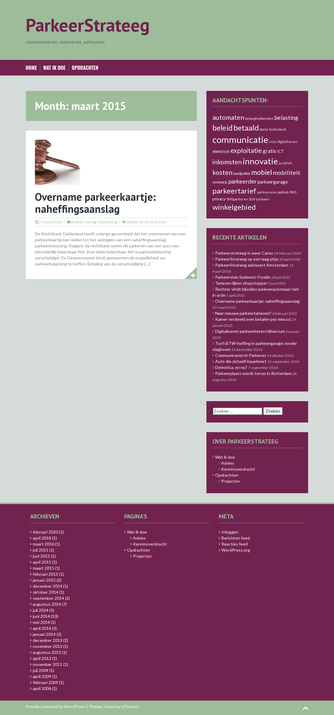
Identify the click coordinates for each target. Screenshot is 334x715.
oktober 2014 (45, 592)
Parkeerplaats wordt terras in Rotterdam (253, 373)
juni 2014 (41, 616)
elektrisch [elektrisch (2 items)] (221, 151)
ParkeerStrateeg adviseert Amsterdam (251, 265)
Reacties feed (234, 543)
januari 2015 (44, 580)
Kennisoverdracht (238, 469)
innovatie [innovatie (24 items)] (260, 161)
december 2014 (47, 586)
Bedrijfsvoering (83, 222)
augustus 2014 (47, 604)
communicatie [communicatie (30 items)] (240, 139)
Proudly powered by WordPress (55, 706)
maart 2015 (43, 568)
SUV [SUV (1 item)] (252, 199)
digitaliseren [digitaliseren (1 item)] (287, 142)
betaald (132, 222)
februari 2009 (45, 682)
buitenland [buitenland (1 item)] (277, 129)
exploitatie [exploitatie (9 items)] (246, 150)
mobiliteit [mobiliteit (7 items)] (286, 172)
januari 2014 (44, 634)
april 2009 (42, 676)
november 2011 (47, 664)
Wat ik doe (54, 67)
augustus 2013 (47, 652)
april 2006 (42, 688)
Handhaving (107, 222)
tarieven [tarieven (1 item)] (262, 199)
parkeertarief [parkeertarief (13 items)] (234, 190)
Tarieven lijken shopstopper (241, 283)
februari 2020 (45, 531)
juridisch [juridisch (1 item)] (285, 163)
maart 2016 (43, 543)
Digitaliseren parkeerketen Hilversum (250, 331)
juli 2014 (40, 610)
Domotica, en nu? (231, 367)
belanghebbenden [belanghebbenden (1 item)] (259, 118)
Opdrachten (85, 67)
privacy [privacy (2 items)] (219, 199)
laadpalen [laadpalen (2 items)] (241, 173)
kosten (160, 222)
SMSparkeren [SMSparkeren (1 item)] (237, 199)
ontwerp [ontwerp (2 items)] (219, 182)
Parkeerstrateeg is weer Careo (244, 252)
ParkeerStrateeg (88, 25)
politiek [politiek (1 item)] (283, 192)
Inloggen (229, 531)
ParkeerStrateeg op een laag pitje (246, 259)
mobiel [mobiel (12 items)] (261, 172)
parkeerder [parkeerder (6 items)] (242, 181)
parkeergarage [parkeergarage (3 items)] (273, 181)
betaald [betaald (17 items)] (246, 127)
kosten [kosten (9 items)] (222, 172)
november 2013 (47, 646)
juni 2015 (41, 556)
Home (31, 67)
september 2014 (48, 598)
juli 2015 (40, 549)
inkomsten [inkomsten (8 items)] (227, 162)
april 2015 (42, 562)
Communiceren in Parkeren (240, 355)
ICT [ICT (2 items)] (280, 151)
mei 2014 (41, 622)
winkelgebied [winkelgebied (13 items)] (234, 207)
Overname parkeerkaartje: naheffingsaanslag (95, 203)
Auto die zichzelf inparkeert (241, 361)
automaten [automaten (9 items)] (228, 117)
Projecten (230, 481)
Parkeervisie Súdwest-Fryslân (243, 277)
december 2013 (47, 640)
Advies (227, 463)
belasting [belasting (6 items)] (286, 117)
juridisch (146, 222)
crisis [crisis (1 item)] (273, 142)
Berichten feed (235, 537)
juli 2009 (40, 670)
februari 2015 (45, 574)
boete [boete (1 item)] (264, 129)
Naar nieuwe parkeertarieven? (243, 313)
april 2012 (42, 658)
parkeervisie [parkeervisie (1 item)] (267, 192)
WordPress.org (235, 549)
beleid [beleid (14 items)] (222, 127)
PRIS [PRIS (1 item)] (293, 192)
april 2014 (42, 628)
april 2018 (42, 537)
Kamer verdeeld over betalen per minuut (253, 319)
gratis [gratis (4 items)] (269, 151)
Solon (109, 706)
